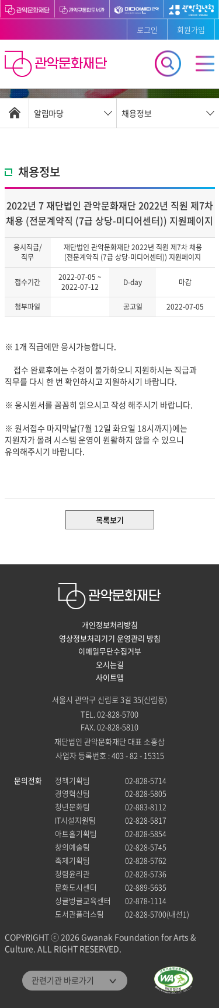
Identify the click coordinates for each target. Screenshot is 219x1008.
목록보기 (110, 519)
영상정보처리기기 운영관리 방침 (110, 638)
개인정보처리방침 (110, 625)
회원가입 (191, 29)
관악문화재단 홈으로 (57, 65)
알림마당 (48, 113)
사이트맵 (110, 677)
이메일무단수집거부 (109, 651)
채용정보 (136, 113)
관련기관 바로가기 (63, 980)
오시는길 (110, 664)
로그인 (147, 29)
